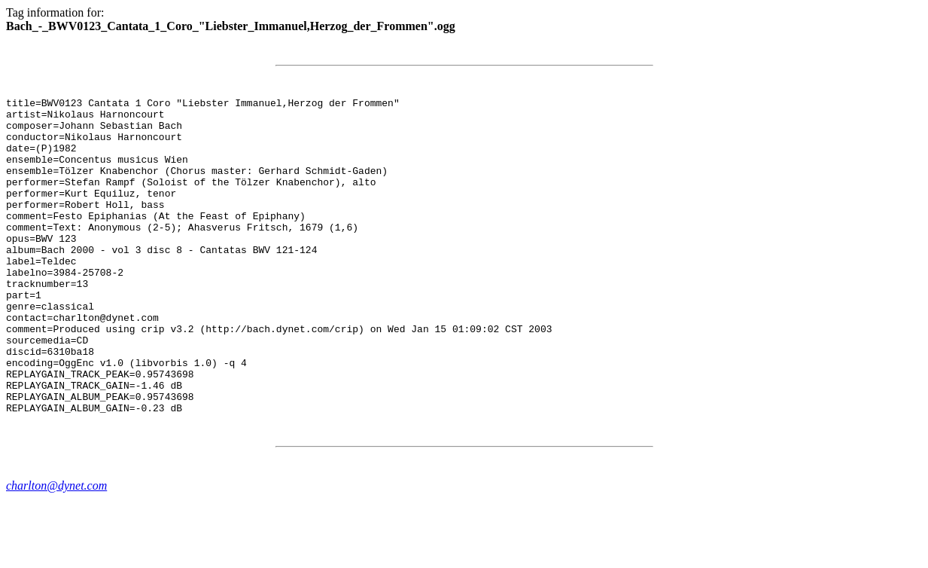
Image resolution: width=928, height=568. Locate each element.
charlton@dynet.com (56, 548)
